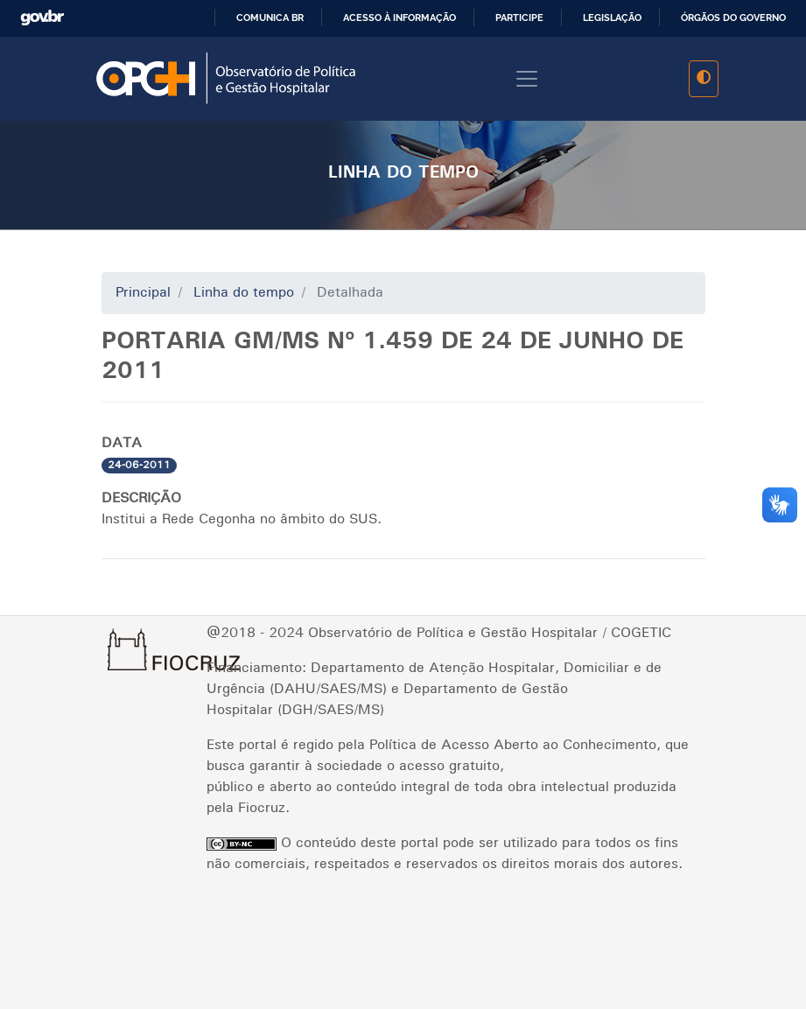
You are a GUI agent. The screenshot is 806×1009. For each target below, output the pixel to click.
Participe (519, 17)
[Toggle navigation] (526, 78)
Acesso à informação (399, 17)
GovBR (49, 18)
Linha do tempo (243, 293)
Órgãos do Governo (733, 17)
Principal (143, 293)
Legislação (612, 17)
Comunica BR (270, 17)
